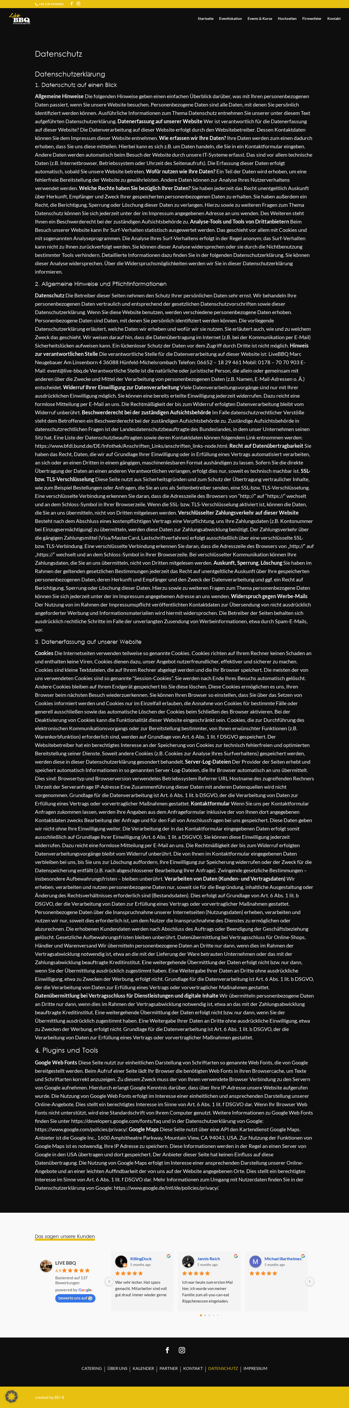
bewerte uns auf (75, 1297)
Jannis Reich (208, 1258)
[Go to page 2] (209, 1315)
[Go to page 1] (205, 1315)
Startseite (205, 19)
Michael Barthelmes (283, 1258)
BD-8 (59, 1397)
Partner (169, 1368)
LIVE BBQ (65, 1263)
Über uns (117, 1368)
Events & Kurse (260, 19)
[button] (11, 1396)
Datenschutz (223, 1368)
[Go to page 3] (213, 1315)
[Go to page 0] (201, 1315)
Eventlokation (230, 19)
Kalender (143, 1368)
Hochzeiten (287, 19)
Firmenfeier (312, 19)
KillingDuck (141, 1258)
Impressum (255, 1368)
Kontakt (334, 19)
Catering (92, 1368)
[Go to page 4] (217, 1315)
